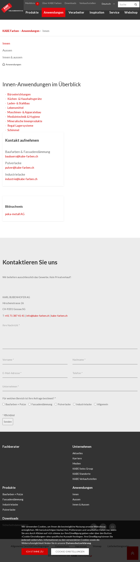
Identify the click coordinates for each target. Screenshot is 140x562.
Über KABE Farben (52, 3)
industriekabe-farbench (23, 179)
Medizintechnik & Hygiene (24, 116)
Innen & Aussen (80, 504)
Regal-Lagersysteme (20, 125)
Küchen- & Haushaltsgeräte (25, 99)
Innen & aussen (12, 57)
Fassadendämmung (12, 499)
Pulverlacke (8, 509)
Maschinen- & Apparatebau (25, 112)
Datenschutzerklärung (78, 543)
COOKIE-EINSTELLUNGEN (70, 551)
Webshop (131, 13)
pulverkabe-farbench (21, 167)
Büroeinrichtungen (19, 94)
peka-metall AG (16, 214)
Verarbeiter (76, 13)
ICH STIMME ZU (34, 551)
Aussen (7, 50)
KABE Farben (10, 31)
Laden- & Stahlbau (19, 103)
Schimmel (13, 130)
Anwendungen (53, 13)
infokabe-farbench (37, 315)
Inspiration (97, 13)
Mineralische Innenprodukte (26, 121)
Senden (8, 421)
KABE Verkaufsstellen (84, 478)
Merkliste (32, 4)
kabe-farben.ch (59, 315)
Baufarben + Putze (12, 494)
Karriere (77, 458)
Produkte (32, 13)
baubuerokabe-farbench (23, 156)
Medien (76, 463)
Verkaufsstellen (87, 3)
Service (114, 13)
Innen (6, 43)
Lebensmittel (16, 107)
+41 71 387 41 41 (14, 315)
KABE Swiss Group (82, 468)
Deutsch (106, 3)
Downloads (70, 3)
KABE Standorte (81, 473)
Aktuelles (77, 453)
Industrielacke (10, 504)
